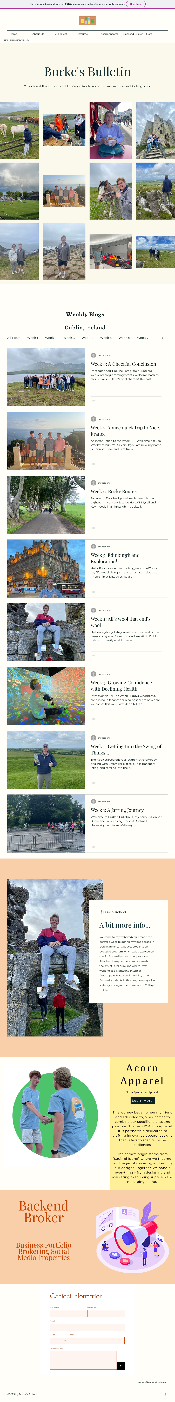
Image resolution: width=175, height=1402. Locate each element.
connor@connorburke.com (16, 40)
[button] (163, 338)
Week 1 (32, 338)
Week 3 (69, 338)
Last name (91, 1308)
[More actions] (161, 355)
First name (54, 1308)
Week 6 (124, 338)
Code (52, 1335)
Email (52, 1321)
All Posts (13, 338)
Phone (71, 1335)
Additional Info (56, 1349)
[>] (121, 1366)
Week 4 (87, 338)
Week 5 (106, 338)
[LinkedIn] (166, 1394)
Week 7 (143, 338)
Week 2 (50, 338)
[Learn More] (143, 1100)
